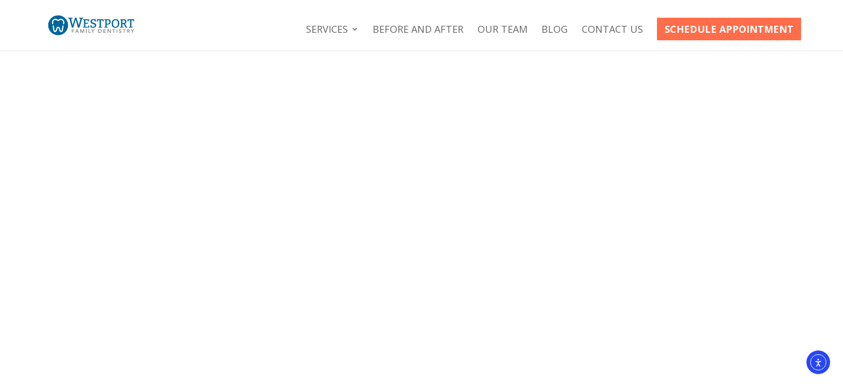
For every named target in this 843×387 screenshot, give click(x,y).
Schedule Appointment (729, 29)
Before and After (418, 30)
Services (327, 30)
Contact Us (612, 30)
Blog (554, 30)
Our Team (502, 30)
